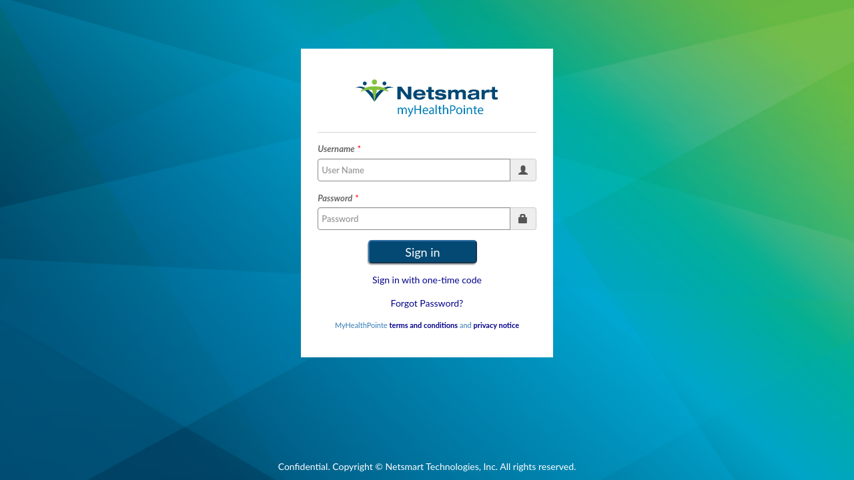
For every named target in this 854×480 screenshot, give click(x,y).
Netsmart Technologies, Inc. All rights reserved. (481, 466)
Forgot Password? (427, 303)
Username (336, 148)
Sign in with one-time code (427, 279)
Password (335, 198)
